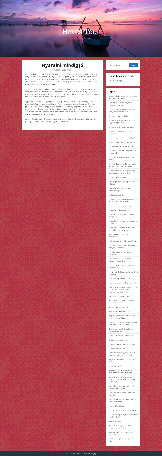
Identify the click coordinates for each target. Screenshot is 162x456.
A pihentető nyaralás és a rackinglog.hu (123, 142)
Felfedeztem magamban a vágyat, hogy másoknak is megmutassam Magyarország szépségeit (123, 289)
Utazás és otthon (115, 421)
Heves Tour (30, 3)
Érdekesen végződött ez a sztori (120, 279)
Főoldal (124, 4)
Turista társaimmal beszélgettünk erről (123, 410)
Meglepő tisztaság (115, 366)
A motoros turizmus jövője (118, 116)
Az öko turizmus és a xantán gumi (121, 206)
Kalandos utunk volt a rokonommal (121, 336)
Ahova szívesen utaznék (117, 177)
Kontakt (134, 4)
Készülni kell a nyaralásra (118, 340)
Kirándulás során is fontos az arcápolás (123, 344)
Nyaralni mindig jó (115, 80)
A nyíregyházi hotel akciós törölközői (122, 138)
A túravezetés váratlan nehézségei (121, 146)
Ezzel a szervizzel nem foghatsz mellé (122, 283)
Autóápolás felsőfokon (117, 195)
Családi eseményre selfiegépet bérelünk (123, 241)
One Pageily (92, 453)
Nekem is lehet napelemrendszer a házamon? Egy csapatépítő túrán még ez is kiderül (122, 379)
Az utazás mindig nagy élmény (120, 210)
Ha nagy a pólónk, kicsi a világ (119, 307)
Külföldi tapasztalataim (117, 348)
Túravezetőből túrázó (116, 406)
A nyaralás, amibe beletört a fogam (121, 127)
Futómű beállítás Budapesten (119, 296)
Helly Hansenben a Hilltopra (119, 311)
